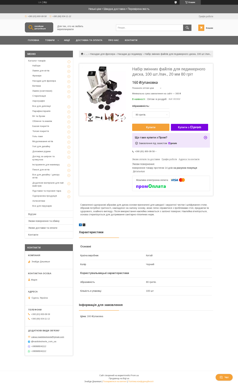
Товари (50, 40)
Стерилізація (39, 96)
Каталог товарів (37, 60)
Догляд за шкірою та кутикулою (43, 158)
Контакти (131, 40)
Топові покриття (40, 131)
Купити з (189, 127)
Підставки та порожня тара (46, 191)
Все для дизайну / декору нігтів (46, 176)
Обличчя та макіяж (42, 121)
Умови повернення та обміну (44, 221)
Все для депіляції (41, 106)
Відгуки (32, 214)
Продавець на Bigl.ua (119, 378)
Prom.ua (135, 375)
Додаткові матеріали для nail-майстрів (48, 184)
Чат (224, 377)
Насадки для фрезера (102, 54)
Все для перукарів (42, 206)
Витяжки (36, 86)
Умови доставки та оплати (42, 228)
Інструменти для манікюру (46, 164)
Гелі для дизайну (41, 146)
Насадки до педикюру (129, 54)
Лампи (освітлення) (42, 91)
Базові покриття (40, 126)
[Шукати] (187, 28)
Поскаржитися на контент (115, 381)
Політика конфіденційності (141, 381)
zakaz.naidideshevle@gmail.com (47, 337)
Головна (33, 40)
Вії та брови (38, 116)
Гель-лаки (37, 136)
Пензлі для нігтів (41, 169)
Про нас (113, 40)
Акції (67, 40)
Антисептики (38, 201)
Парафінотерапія (41, 111)
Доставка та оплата (89, 40)
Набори (36, 65)
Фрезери (36, 75)
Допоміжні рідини (41, 151)
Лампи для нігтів (40, 70)
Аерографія (38, 101)
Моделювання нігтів (42, 141)
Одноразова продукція (44, 196)
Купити (151, 127)
